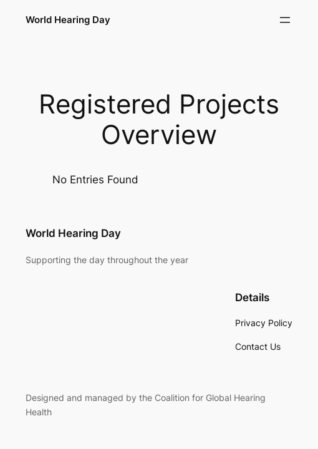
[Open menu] (284, 19)
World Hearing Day (68, 20)
